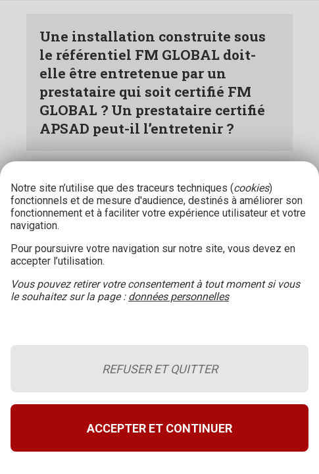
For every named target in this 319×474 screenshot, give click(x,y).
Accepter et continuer (159, 428)
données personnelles (178, 296)
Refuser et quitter (160, 369)
